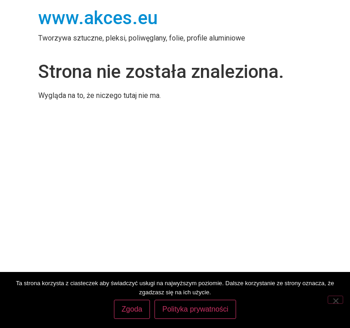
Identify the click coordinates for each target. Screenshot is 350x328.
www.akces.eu (98, 18)
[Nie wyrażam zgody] (335, 300)
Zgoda (132, 309)
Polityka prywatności (195, 309)
